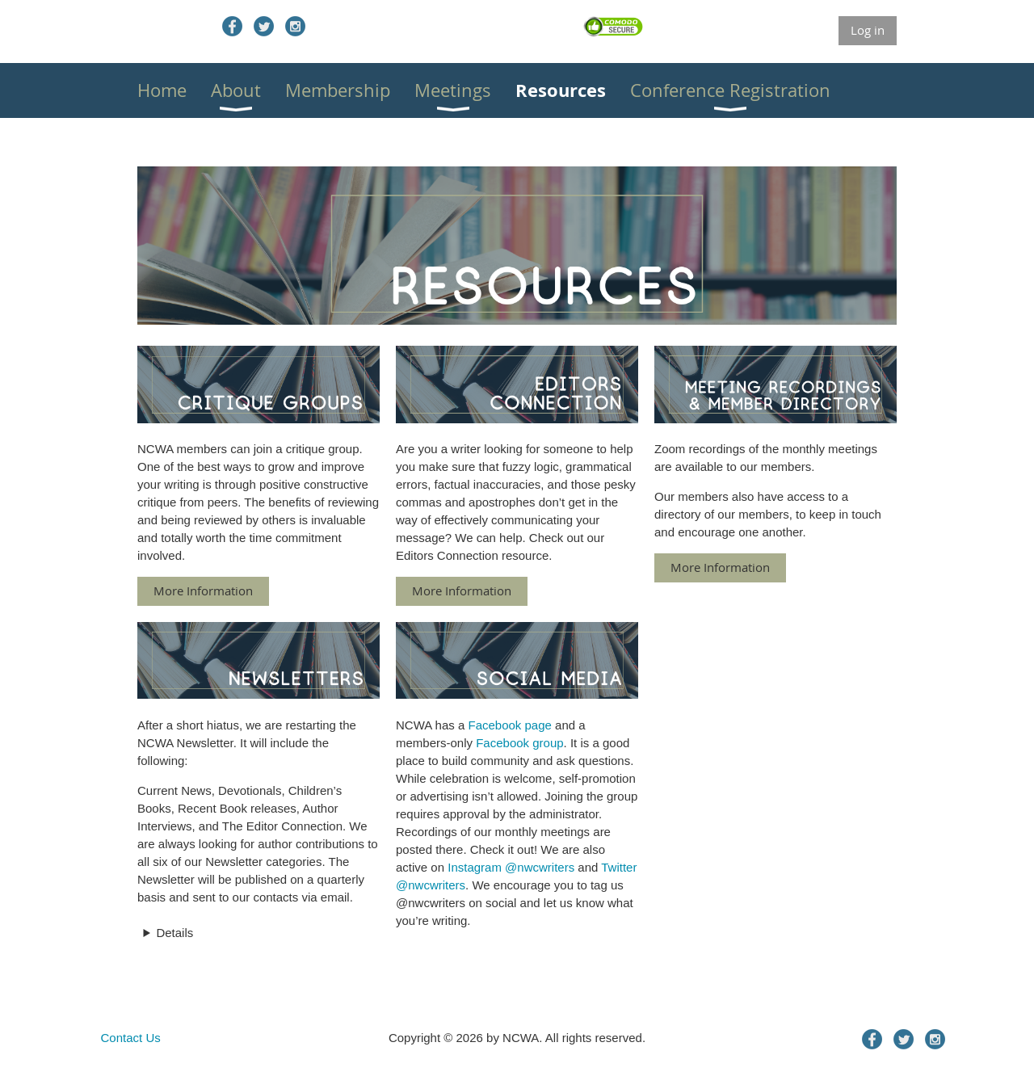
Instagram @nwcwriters (511, 867)
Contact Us (131, 1037)
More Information (203, 590)
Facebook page (509, 725)
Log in (868, 30)
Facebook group (519, 743)
